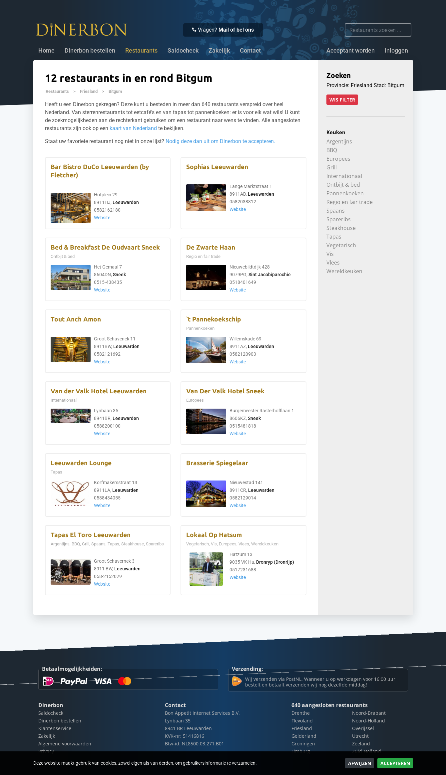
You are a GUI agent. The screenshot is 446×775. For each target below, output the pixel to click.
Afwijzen (359, 763)
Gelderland (303, 736)
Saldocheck (183, 50)
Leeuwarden (126, 202)
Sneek (119, 275)
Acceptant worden (350, 50)
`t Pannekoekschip (213, 319)
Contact (250, 50)
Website (102, 218)
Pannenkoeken (345, 193)
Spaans (335, 210)
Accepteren (395, 763)
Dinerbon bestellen (90, 50)
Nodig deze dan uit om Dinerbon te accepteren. (220, 141)
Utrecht (360, 736)
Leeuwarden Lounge (81, 463)
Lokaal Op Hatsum (214, 534)
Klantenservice (54, 728)
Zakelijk (219, 50)
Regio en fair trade (349, 202)
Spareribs (338, 219)
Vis (330, 254)
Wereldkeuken (344, 271)
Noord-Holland (368, 720)
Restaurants (57, 91)
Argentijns (339, 141)
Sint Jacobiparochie (269, 275)
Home (46, 50)
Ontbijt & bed (343, 184)
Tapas (333, 236)
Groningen (303, 743)
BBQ (331, 150)
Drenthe (300, 713)
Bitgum (115, 91)
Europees (338, 158)
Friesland (89, 91)
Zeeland (361, 743)
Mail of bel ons (236, 30)
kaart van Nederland (133, 128)
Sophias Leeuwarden (217, 166)
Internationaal (344, 176)
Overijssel (363, 728)
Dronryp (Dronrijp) (275, 562)
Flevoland (302, 720)
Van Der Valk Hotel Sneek (225, 391)
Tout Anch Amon (76, 319)
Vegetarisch (341, 245)
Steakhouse (341, 228)
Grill (331, 167)
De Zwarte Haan (210, 247)
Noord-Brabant (369, 713)
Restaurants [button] (141, 50)
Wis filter (342, 100)
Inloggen (396, 50)
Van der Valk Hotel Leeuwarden (99, 391)
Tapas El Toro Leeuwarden (91, 534)
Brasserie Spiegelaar (217, 463)
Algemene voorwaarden (64, 743)
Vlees (333, 262)
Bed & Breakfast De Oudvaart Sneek (105, 247)
